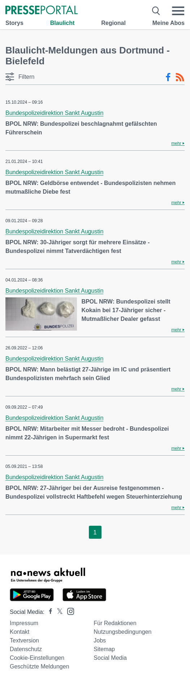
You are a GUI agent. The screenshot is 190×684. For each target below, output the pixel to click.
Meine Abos (168, 23)
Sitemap (104, 649)
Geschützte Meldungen (39, 666)
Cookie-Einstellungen (37, 658)
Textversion (24, 640)
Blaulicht (62, 23)
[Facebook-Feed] (168, 77)
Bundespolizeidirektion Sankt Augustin (54, 113)
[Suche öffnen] (156, 11)
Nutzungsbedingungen (122, 632)
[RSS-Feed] (180, 77)
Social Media (110, 658)
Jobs (100, 640)
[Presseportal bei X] (57, 612)
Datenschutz (26, 649)
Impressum (24, 623)
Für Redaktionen (115, 623)
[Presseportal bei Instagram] (68, 611)
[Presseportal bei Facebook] (48, 612)
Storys (14, 23)
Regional (113, 23)
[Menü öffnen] (178, 11)
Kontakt (19, 632)
